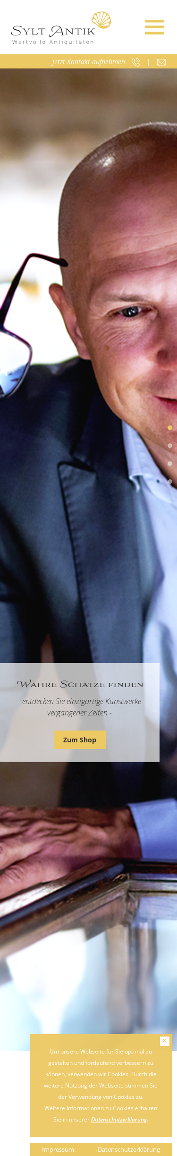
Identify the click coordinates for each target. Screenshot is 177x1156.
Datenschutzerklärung (119, 1119)
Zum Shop (79, 739)
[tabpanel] (88, 559)
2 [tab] (170, 446)
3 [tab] (170, 464)
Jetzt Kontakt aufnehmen (88, 61)
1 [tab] (170, 428)
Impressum (58, 1149)
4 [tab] (170, 482)
